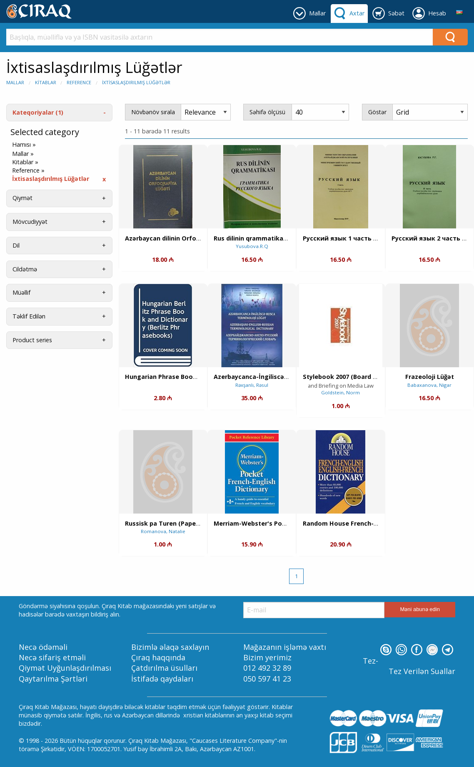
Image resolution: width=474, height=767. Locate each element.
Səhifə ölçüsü (267, 112)
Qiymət (22, 198)
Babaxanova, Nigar (429, 385)
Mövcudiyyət (29, 222)
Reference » (28, 170)
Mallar (15, 82)
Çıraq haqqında (158, 657)
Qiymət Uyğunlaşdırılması (65, 668)
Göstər (377, 112)
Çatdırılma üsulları (164, 668)
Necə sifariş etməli (52, 657)
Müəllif (21, 292)
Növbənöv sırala (153, 112)
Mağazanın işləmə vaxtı (284, 647)
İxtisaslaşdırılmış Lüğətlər (136, 82)
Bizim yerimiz (267, 657)
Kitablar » (25, 162)
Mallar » (23, 154)
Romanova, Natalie (163, 531)
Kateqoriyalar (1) (37, 112)
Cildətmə (24, 269)
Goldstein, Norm (340, 392)
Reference (79, 82)
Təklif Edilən (28, 316)
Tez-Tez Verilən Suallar (409, 666)
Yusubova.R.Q (252, 246)
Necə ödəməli (43, 647)
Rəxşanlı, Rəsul (251, 385)
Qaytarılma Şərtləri (53, 679)
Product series (32, 340)
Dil (16, 245)
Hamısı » (24, 144)
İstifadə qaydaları (162, 679)
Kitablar (45, 82)
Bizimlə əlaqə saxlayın (170, 647)
